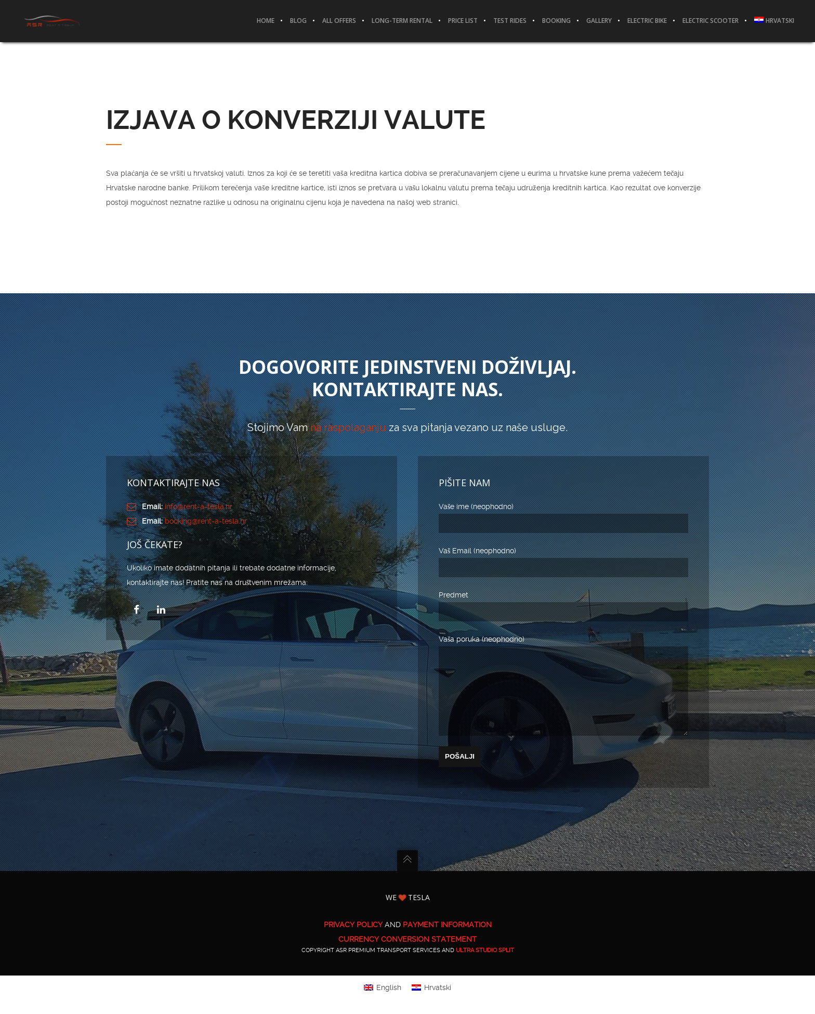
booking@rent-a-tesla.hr (206, 521)
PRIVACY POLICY (353, 940)
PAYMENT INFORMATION (447, 940)
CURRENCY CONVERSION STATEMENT (407, 955)
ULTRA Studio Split (485, 966)
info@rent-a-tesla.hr (198, 506)
